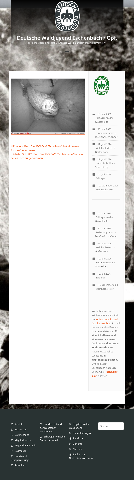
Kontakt (19, 424)
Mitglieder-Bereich (25, 445)
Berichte (77, 443)
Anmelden (20, 465)
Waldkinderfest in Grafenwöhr (105, 148)
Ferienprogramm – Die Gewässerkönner (107, 133)
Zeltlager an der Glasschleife (104, 117)
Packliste (78, 438)
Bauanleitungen (82, 433)
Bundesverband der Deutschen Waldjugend (51, 427)
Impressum (21, 429)
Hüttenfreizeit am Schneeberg (105, 163)
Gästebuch (21, 450)
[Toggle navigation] (67, 50)
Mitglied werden (24, 440)
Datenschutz (22, 434)
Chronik (77, 449)
